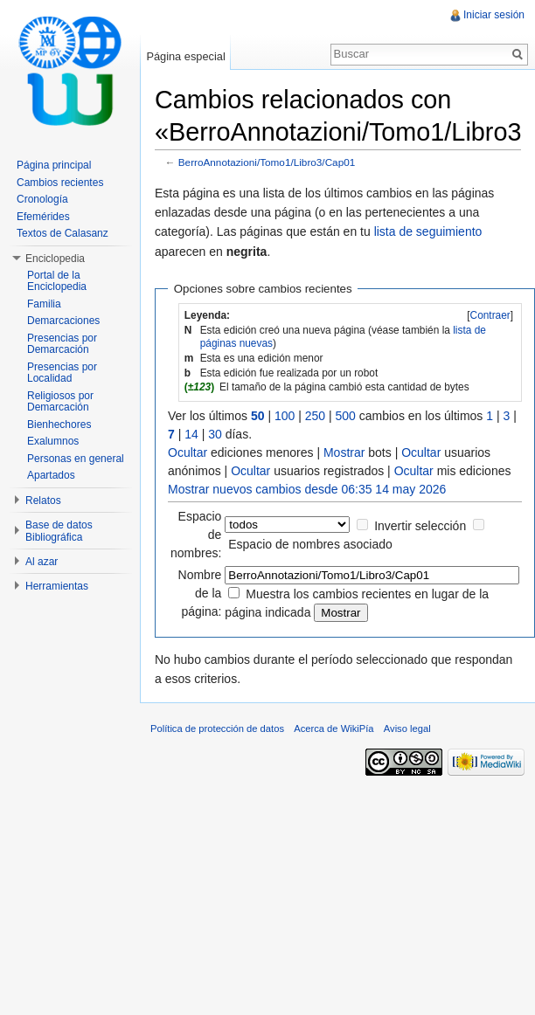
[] (490, 315)
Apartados (51, 475)
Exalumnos (53, 441)
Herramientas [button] (56, 586)
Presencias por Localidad (62, 373)
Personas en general (75, 458)
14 (191, 434)
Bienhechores (59, 424)
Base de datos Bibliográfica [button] (59, 531)
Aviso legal (407, 728)
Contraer (490, 315)
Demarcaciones (63, 320)
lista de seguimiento (428, 231)
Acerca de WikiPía (333, 728)
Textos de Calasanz (62, 233)
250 (315, 416)
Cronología (42, 199)
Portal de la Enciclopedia (57, 281)
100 (284, 416)
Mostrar (344, 452)
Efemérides (43, 217)
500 (346, 416)
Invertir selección (420, 526)
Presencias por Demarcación (62, 344)
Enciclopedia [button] (55, 258)
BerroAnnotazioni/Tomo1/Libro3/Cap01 (267, 162)
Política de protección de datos (217, 728)
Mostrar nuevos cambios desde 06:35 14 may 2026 (307, 489)
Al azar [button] (41, 562)
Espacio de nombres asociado (310, 544)
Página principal (54, 165)
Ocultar (187, 452)
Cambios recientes (60, 182)
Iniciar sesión (494, 15)
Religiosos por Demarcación (60, 402)
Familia (44, 304)
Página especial (185, 56)
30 (215, 434)
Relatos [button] (43, 500)
